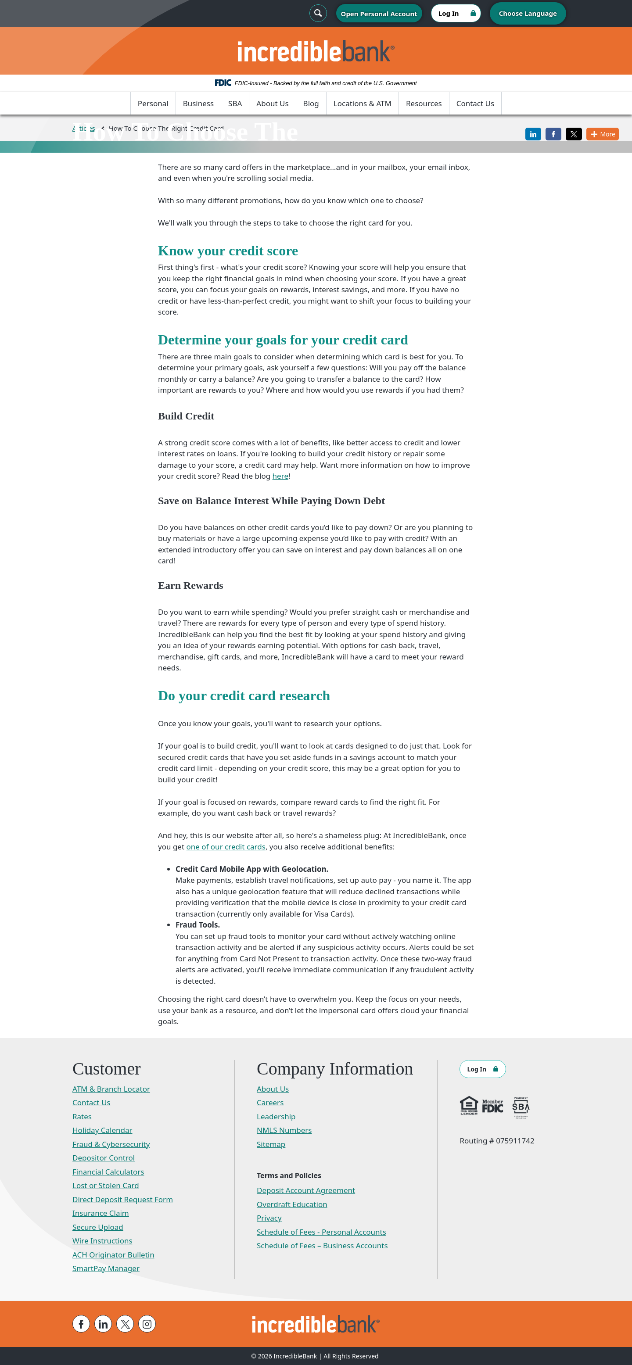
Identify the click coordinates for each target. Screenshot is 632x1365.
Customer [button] (106, 1069)
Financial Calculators (108, 1172)
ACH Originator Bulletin (113, 1255)
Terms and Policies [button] (289, 1175)
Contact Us (475, 103)
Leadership (276, 1116)
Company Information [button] (335, 1069)
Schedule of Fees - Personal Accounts (321, 1232)
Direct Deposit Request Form (122, 1199)
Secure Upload (97, 1227)
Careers (270, 1102)
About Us (272, 103)
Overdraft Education (292, 1204)
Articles (83, 128)
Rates (82, 1116)
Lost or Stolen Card (105, 1185)
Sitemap (271, 1144)
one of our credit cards (225, 847)
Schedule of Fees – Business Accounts (322, 1245)
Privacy (269, 1218)
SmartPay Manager (106, 1268)
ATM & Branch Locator (111, 1089)
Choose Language (528, 13)
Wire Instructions (102, 1241)
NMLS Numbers (284, 1130)
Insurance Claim (100, 1213)
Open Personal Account (379, 13)
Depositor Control (103, 1158)
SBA (235, 103)
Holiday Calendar (102, 1130)
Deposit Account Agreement (306, 1190)
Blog (311, 103)
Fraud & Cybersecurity (111, 1144)
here (280, 476)
